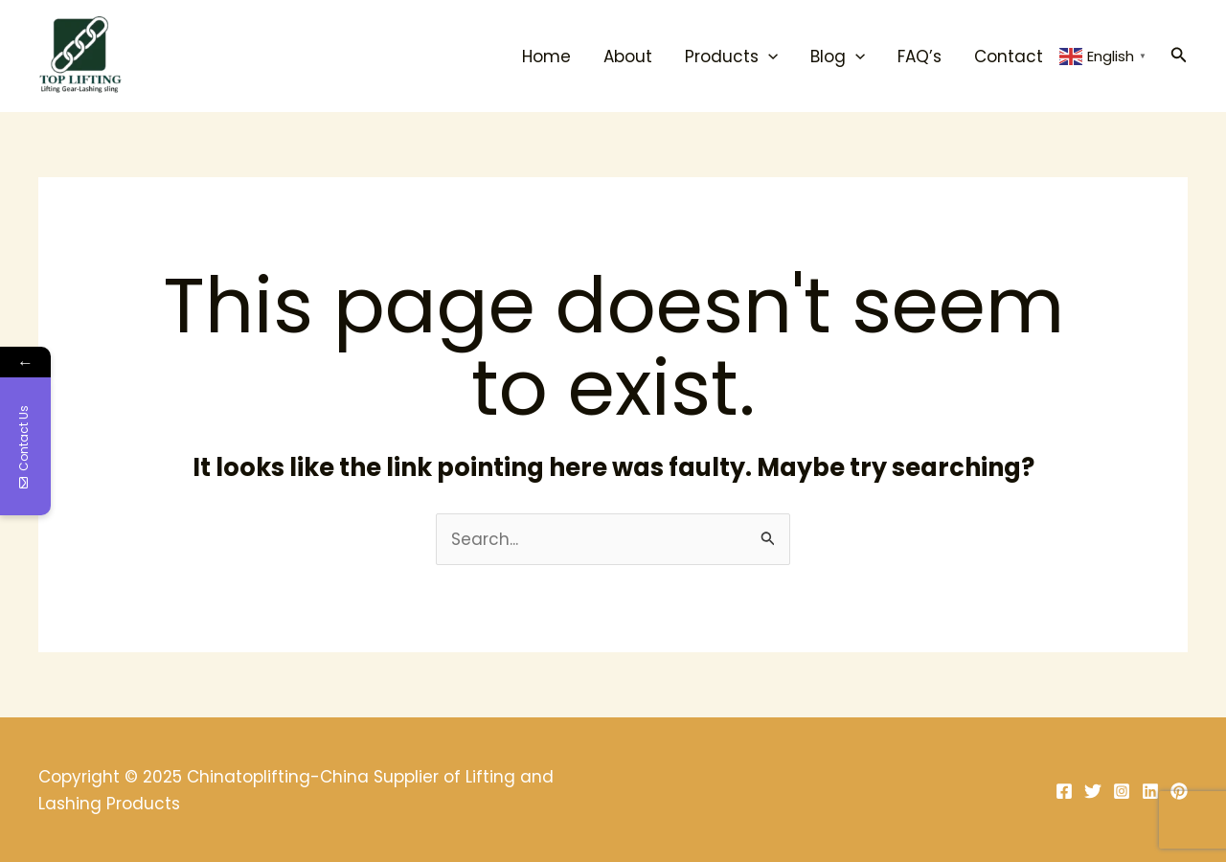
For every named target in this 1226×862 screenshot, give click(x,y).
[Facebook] (1064, 791)
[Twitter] (1092, 791)
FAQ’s (919, 56)
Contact (1008, 56)
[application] (768, 56)
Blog (837, 56)
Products (731, 56)
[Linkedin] (1150, 791)
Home (546, 56)
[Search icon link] (1179, 56)
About (627, 56)
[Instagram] (1121, 791)
